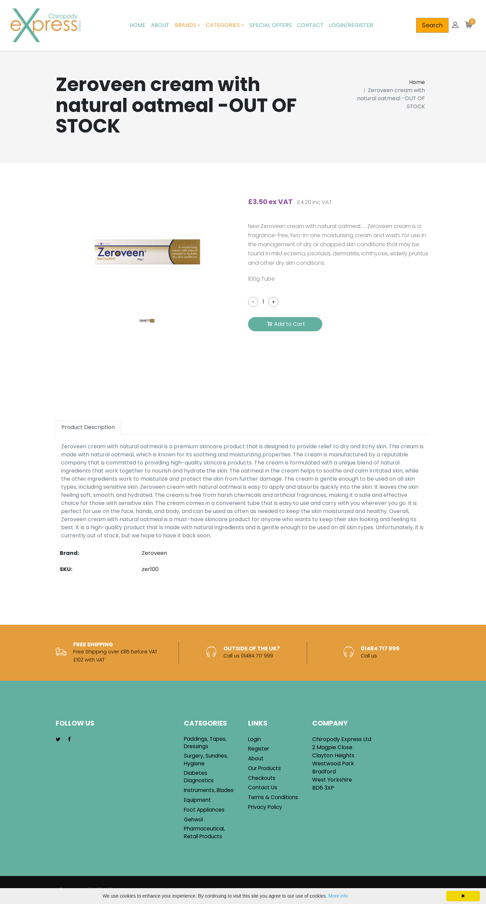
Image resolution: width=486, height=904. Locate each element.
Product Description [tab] (88, 427)
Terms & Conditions (273, 797)
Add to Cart (286, 324)
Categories (225, 25)
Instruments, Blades (209, 790)
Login (254, 739)
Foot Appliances (204, 809)
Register (258, 748)
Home (137, 25)
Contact (310, 25)
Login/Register (351, 25)
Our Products (264, 768)
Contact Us (262, 787)
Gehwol (193, 819)
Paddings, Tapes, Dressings (205, 742)
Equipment (197, 799)
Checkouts (261, 778)
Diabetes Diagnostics (199, 776)
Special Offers (270, 25)
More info (338, 896)
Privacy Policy (265, 807)
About (160, 25)
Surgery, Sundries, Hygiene (206, 759)
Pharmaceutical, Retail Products (204, 832)
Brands (187, 25)
